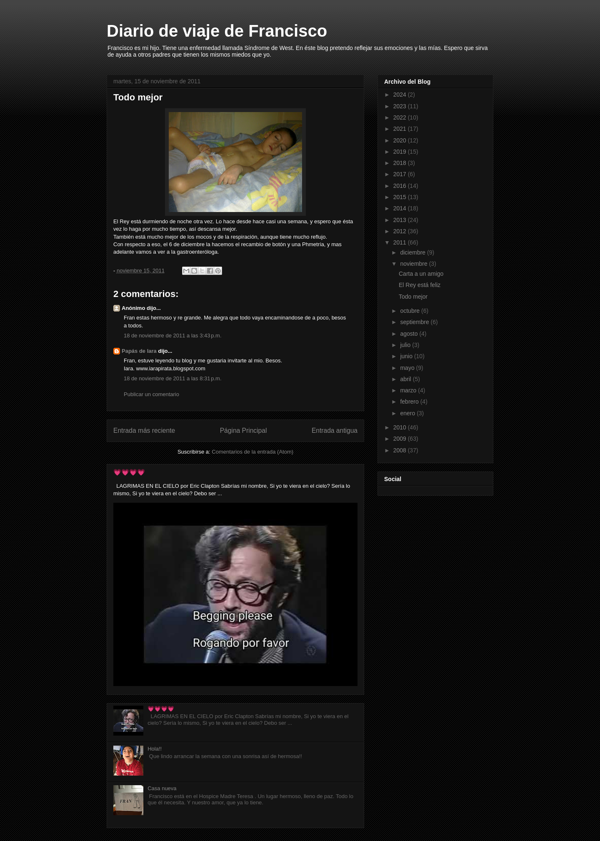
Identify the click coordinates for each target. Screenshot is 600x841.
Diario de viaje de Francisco (217, 31)
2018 (400, 163)
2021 (400, 128)
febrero (410, 401)
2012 (400, 231)
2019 (400, 151)
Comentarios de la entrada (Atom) (252, 452)
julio (406, 345)
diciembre (413, 252)
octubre (410, 310)
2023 (400, 106)
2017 (400, 174)
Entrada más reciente (144, 430)
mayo (408, 367)
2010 (400, 427)
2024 (400, 94)
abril (406, 379)
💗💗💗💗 (129, 472)
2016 (400, 185)
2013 (400, 220)
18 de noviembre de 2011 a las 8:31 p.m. (173, 378)
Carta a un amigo (421, 273)
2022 (400, 117)
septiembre (415, 322)
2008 (400, 450)
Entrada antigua (335, 430)
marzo (409, 390)
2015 (400, 197)
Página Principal (243, 430)
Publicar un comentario (151, 394)
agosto (409, 333)
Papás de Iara (139, 351)
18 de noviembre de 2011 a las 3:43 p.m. (173, 335)
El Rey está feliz (419, 285)
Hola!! (155, 749)
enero (408, 413)
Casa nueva (162, 788)
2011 (400, 242)
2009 (400, 438)
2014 (400, 208)
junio (407, 356)
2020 (400, 140)
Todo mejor (413, 296)
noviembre (414, 263)
